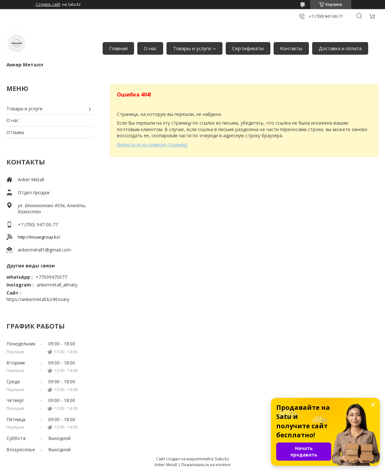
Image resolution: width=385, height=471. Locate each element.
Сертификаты (248, 48)
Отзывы (15, 132)
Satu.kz (222, 459)
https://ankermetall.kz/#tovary (37, 299)
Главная (118, 48)
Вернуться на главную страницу (152, 144)
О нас (150, 48)
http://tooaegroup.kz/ (39, 237)
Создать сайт (48, 4)
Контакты (291, 48)
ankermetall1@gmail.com (44, 250)
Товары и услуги (192, 48)
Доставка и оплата (340, 48)
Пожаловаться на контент (206, 464)
